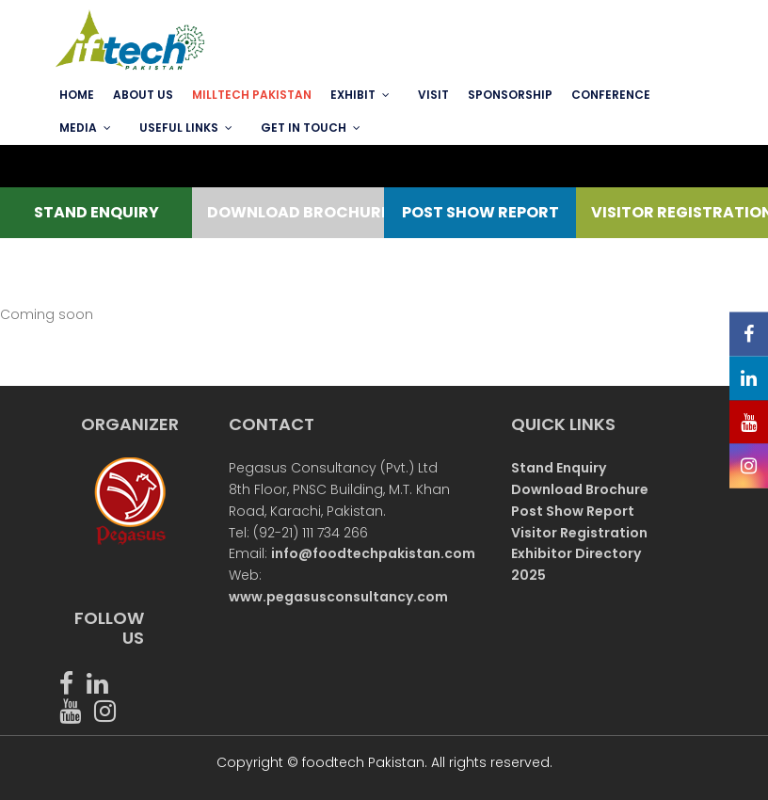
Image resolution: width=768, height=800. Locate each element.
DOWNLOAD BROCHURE (288, 212)
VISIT (433, 95)
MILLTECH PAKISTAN (252, 95)
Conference (610, 95)
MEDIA (78, 128)
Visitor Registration (579, 532)
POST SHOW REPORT (480, 212)
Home (76, 95)
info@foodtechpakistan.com (373, 553)
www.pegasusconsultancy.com (338, 596)
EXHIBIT (353, 95)
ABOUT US (143, 95)
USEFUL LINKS (178, 128)
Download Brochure (579, 489)
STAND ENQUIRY (96, 212)
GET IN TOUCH (303, 128)
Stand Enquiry (558, 467)
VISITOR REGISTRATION (672, 212)
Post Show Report (572, 511)
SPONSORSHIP (510, 95)
